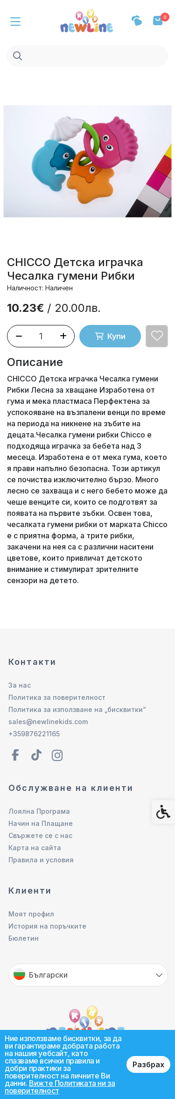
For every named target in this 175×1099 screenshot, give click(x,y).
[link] (87, 19)
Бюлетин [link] (23, 938)
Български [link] (48, 974)
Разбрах (148, 1064)
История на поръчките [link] (47, 926)
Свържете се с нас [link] (40, 835)
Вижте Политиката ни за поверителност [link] (60, 1086)
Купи (110, 336)
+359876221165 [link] (34, 734)
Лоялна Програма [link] (39, 811)
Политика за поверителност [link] (56, 697)
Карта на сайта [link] (34, 848)
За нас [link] (19, 685)
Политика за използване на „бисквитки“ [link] (77, 709)
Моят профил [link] (31, 914)
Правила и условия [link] (41, 860)
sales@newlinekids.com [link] (48, 722)
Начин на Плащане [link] (40, 823)
